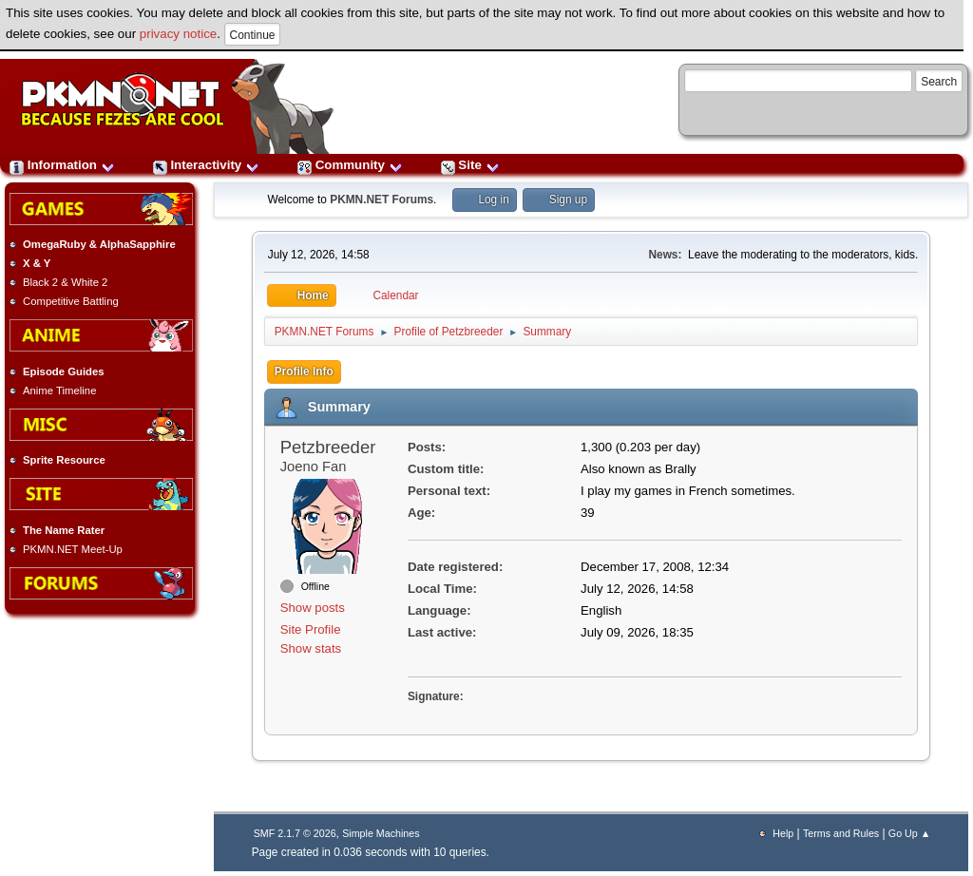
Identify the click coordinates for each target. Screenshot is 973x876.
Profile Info (304, 371)
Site (470, 165)
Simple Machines (380, 833)
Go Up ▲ (909, 833)
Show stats (311, 648)
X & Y (36, 263)
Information (62, 165)
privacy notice (179, 34)
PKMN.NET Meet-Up (73, 549)
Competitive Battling (71, 301)
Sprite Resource (64, 460)
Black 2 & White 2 (65, 282)
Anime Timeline (59, 390)
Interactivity (206, 165)
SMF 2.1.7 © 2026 (295, 833)
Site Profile (310, 629)
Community (350, 165)
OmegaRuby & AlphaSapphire (99, 244)
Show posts (312, 607)
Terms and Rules (841, 833)
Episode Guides (64, 371)
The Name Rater (64, 530)
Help (783, 833)
